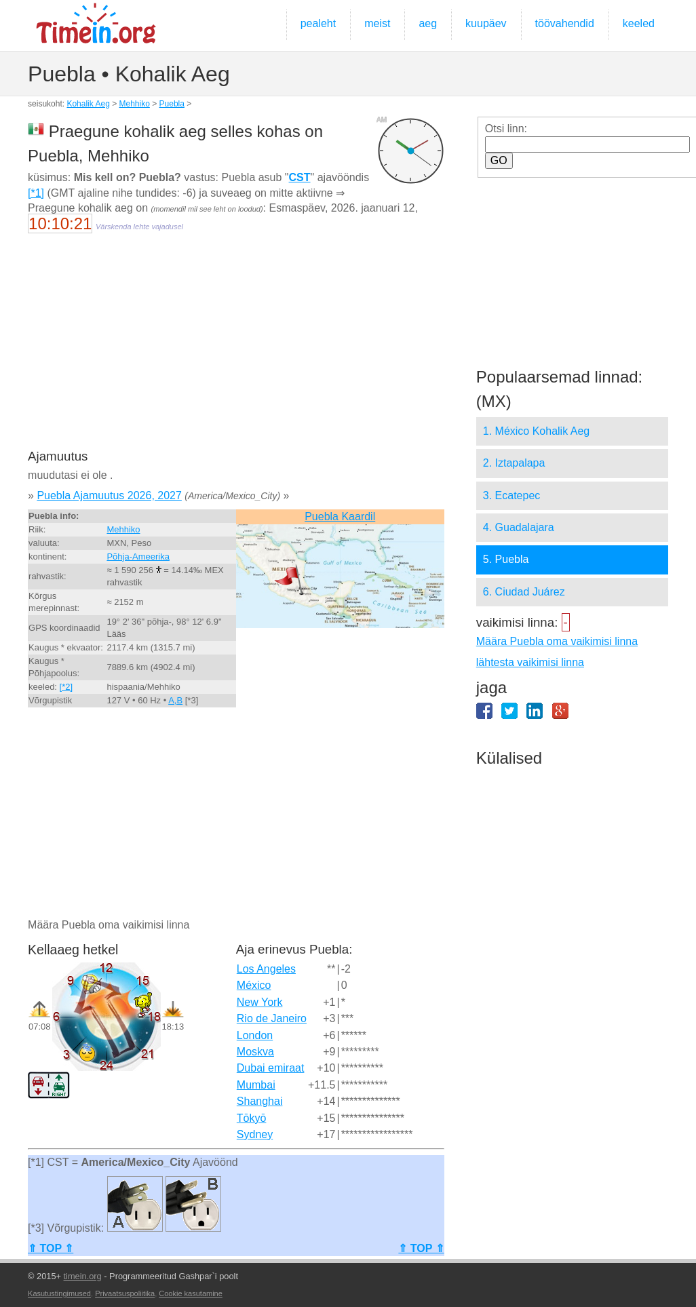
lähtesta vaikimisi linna (530, 662)
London (255, 1035)
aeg (428, 23)
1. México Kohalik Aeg (536, 431)
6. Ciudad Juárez (524, 592)
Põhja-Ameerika (138, 556)
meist (377, 23)
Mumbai (256, 1085)
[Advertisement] (235, 350)
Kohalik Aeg (87, 104)
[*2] (66, 687)
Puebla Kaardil (340, 516)
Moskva (255, 1051)
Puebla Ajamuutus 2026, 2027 (109, 495)
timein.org (83, 1276)
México (254, 985)
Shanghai (260, 1101)
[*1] (36, 193)
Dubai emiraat (271, 1068)
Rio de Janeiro (272, 1018)
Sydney (255, 1134)
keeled (639, 23)
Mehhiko (134, 104)
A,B (175, 700)
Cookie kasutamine (191, 1293)
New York (260, 1002)
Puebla (172, 104)
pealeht (318, 23)
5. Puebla (506, 559)
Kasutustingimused (59, 1293)
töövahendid (564, 23)
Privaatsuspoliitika (125, 1293)
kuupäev (486, 23)
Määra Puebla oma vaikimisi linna (557, 641)
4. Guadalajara (518, 527)
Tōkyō (252, 1118)
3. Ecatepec (512, 495)
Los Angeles (266, 969)
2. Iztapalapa (514, 463)
